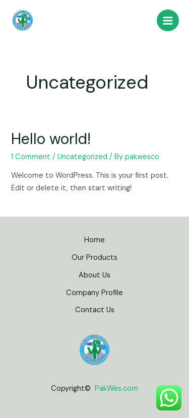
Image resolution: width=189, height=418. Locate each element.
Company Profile (94, 293)
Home (94, 240)
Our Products (94, 257)
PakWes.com (116, 388)
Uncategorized (82, 157)
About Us (94, 275)
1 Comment (30, 157)
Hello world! (51, 139)
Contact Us (94, 310)
